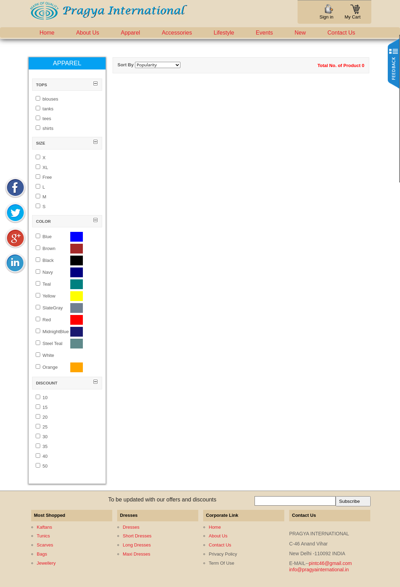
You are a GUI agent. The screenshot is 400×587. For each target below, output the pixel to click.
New (300, 33)
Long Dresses (137, 545)
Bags (42, 554)
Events (264, 33)
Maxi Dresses (136, 554)
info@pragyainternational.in (319, 569)
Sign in (327, 17)
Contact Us (341, 33)
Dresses (131, 527)
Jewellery (46, 563)
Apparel (130, 33)
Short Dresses (137, 535)
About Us (87, 33)
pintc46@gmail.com (330, 563)
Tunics (43, 535)
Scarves (45, 545)
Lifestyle (224, 33)
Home (47, 33)
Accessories (177, 33)
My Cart (353, 15)
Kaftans (44, 527)
